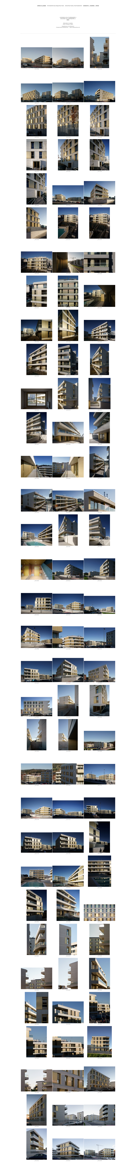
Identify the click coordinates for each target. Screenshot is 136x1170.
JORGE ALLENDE (41, 5)
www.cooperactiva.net (75, 27)
